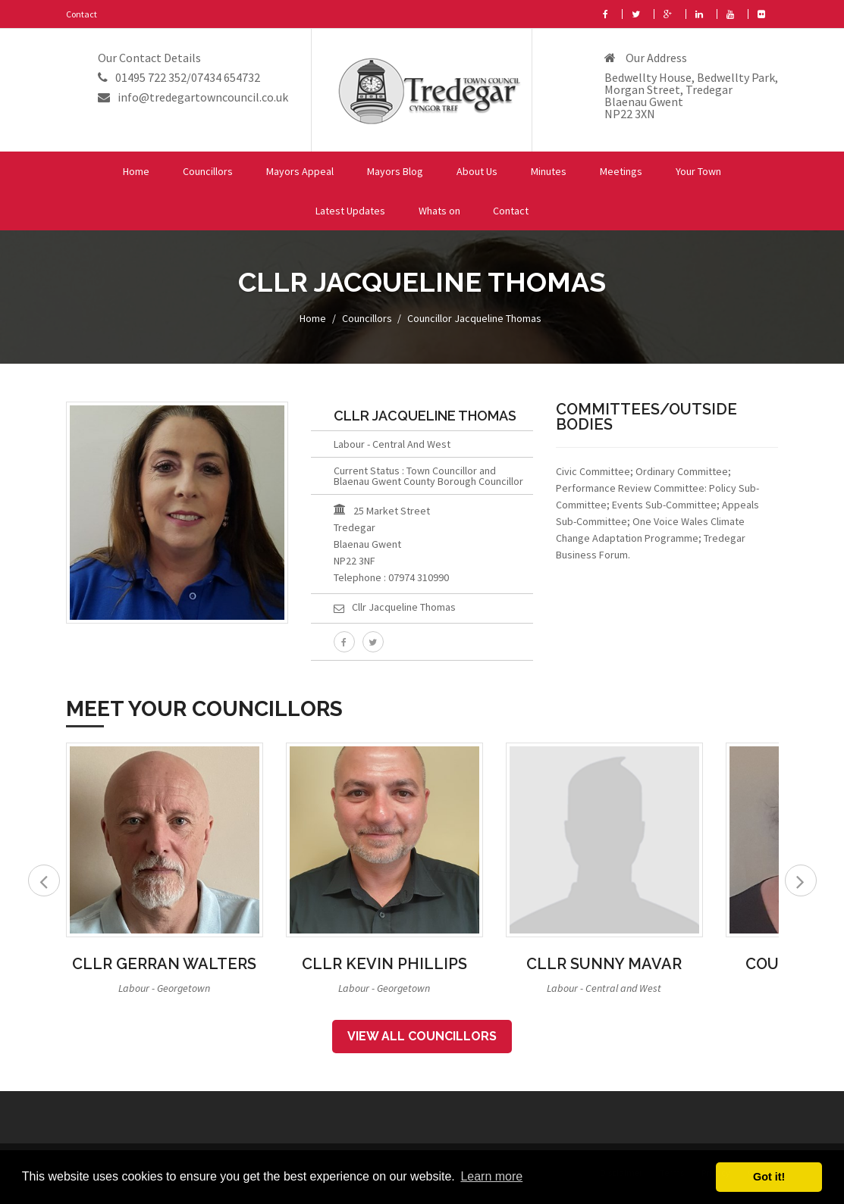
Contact (81, 14)
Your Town (698, 171)
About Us (477, 171)
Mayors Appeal (300, 171)
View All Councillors (422, 1036)
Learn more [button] (491, 1176)
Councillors (208, 171)
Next (801, 880)
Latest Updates (350, 210)
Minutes (548, 171)
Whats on (439, 210)
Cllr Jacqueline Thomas (404, 607)
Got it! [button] (769, 1177)
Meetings (621, 171)
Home (136, 171)
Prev (44, 880)
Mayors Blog (395, 171)
